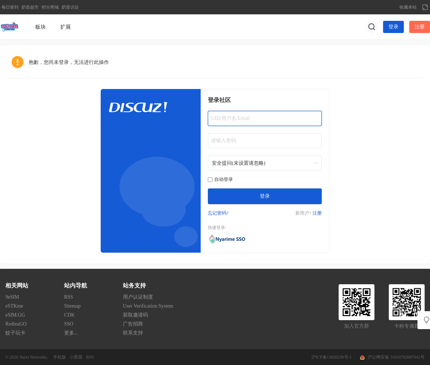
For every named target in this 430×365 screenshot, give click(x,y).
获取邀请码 (135, 315)
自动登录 (220, 179)
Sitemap (72, 306)
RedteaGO (16, 324)
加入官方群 (356, 326)
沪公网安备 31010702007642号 (396, 357)
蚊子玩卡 (15, 333)
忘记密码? (218, 213)
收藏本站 (408, 7)
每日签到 (10, 7)
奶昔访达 (70, 7)
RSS (68, 297)
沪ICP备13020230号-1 (331, 357)
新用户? (303, 213)
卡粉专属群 (406, 326)
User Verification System (148, 306)
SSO (68, 324)
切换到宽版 (425, 7)
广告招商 (133, 324)
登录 (393, 26)
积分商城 (50, 7)
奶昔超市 (30, 7)
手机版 (59, 357)
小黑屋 (76, 357)
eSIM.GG (15, 315)
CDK (69, 315)
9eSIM (12, 297)
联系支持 (133, 333)
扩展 (65, 27)
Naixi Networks (33, 357)
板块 (40, 27)
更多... (71, 333)
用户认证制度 (138, 297)
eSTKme (14, 306)
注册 (420, 26)
